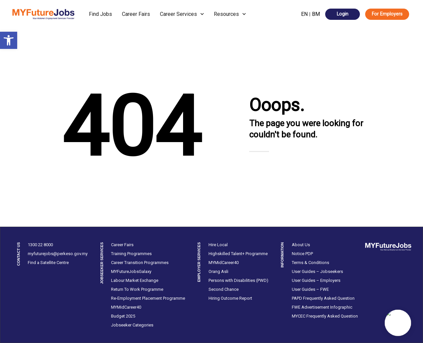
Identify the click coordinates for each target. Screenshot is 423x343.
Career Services (182, 14)
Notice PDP (302, 253)
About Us (301, 244)
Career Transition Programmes (140, 262)
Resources (230, 14)
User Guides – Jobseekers (317, 271)
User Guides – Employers (316, 280)
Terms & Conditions (310, 262)
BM (316, 14)
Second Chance (224, 289)
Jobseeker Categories (132, 325)
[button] (8, 40)
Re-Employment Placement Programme (148, 298)
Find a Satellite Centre (48, 262)
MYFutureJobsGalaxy (131, 271)
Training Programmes (131, 253)
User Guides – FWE (310, 289)
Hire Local (218, 244)
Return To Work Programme (137, 289)
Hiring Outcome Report (230, 298)
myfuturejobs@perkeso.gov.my (58, 253)
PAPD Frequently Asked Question (323, 298)
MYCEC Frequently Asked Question (325, 316)
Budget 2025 (123, 316)
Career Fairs (136, 14)
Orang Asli (218, 271)
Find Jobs (100, 14)
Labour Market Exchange (134, 280)
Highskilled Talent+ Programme (238, 253)
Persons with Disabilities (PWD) (238, 280)
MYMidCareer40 (126, 307)
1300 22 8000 (40, 244)
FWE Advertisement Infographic (322, 307)
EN (304, 14)
